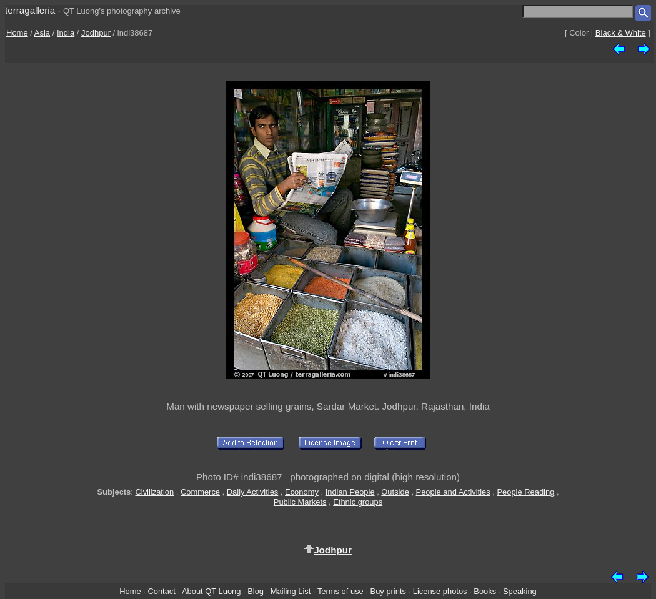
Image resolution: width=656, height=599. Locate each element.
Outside (395, 492)
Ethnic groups (357, 502)
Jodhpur (96, 32)
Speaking (520, 591)
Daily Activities (252, 492)
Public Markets (300, 502)
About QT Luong (211, 591)
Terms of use (340, 591)
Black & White (620, 32)
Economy (302, 492)
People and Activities (453, 492)
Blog (255, 591)
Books (485, 591)
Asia (42, 32)
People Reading (525, 492)
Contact (161, 591)
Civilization (154, 492)
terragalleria (30, 10)
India (65, 32)
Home (17, 32)
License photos (440, 591)
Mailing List (291, 591)
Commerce (200, 492)
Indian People (350, 492)
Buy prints (388, 591)
